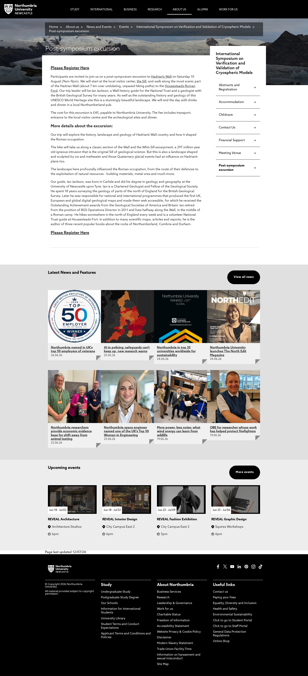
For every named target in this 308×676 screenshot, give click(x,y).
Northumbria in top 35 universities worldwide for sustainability (176, 351)
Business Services (169, 591)
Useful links (224, 585)
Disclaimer (164, 637)
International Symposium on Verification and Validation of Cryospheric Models (194, 27)
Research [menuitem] (155, 9)
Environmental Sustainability (232, 614)
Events (124, 27)
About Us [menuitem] (179, 9)
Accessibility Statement (173, 626)
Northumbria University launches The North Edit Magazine (228, 351)
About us (72, 27)
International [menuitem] (101, 9)
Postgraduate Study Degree (120, 597)
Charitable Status (169, 614)
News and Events (99, 27)
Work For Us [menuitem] (228, 9)
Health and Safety (225, 609)
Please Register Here (70, 68)
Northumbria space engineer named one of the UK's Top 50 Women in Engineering (126, 431)
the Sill (141, 81)
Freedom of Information (173, 620)
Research (163, 597)
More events (245, 472)
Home (53, 27)
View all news (244, 277)
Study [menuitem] (74, 9)
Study (106, 585)
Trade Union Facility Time (174, 649)
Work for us (165, 609)
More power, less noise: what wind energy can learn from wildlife (178, 431)
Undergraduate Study (115, 591)
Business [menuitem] (130, 9)
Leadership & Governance (174, 603)
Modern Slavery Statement (175, 643)
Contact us (220, 591)
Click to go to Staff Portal (230, 626)
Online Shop (221, 641)
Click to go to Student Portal (232, 620)
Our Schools (109, 603)
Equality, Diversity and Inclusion (235, 603)
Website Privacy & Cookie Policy (179, 632)
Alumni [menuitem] (202, 9)
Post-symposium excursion (69, 31)
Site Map (163, 664)
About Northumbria (175, 585)
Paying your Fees (224, 597)
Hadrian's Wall (161, 76)
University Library (113, 618)
